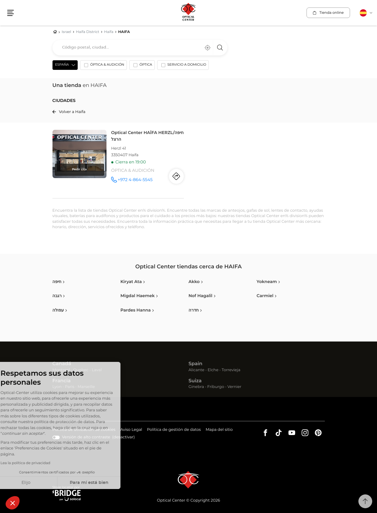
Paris (69, 387)
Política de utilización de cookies (83, 430)
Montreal (61, 370)
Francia (61, 381)
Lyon (57, 387)
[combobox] (139, 47)
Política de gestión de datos (174, 430)
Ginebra (196, 387)
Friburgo (215, 387)
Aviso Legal (131, 430)
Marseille (86, 387)
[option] (103, 66)
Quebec (80, 370)
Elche (213, 370)
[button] (12, 503)
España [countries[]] (62, 65)
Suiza (195, 381)
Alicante (197, 370)
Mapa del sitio (219, 430)
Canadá (61, 364)
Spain (195, 364)
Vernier (234, 387)
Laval (97, 370)
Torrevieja (231, 370)
